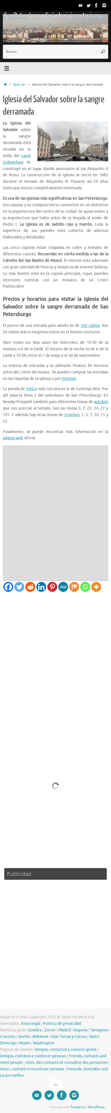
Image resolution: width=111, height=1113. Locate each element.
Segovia (80, 1030)
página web (13, 438)
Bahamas (40, 1036)
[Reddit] (30, 587)
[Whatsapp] (85, 587)
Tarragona (99, 1030)
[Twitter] (19, 587)
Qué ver (19, 84)
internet (68, 378)
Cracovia (7, 1036)
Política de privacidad (62, 1023)
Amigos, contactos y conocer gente (65, 1049)
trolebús (72, 414)
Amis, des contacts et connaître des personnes (67, 1062)
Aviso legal (30, 1023)
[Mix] (74, 587)
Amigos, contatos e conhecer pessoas (33, 1056)
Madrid (64, 1030)
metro (31, 388)
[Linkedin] (41, 587)
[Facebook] (8, 587)
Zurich (50, 1030)
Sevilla (24, 1036)
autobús (101, 401)
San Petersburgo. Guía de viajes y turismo (52, 15)
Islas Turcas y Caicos (68, 1036)
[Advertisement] (55, 650)
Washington (43, 1043)
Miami (24, 1043)
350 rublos (90, 325)
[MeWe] (63, 587)
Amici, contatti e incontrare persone (32, 1069)
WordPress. (96, 1107)
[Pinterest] (52, 587)
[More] (96, 587)
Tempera (77, 1107)
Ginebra (34, 1030)
